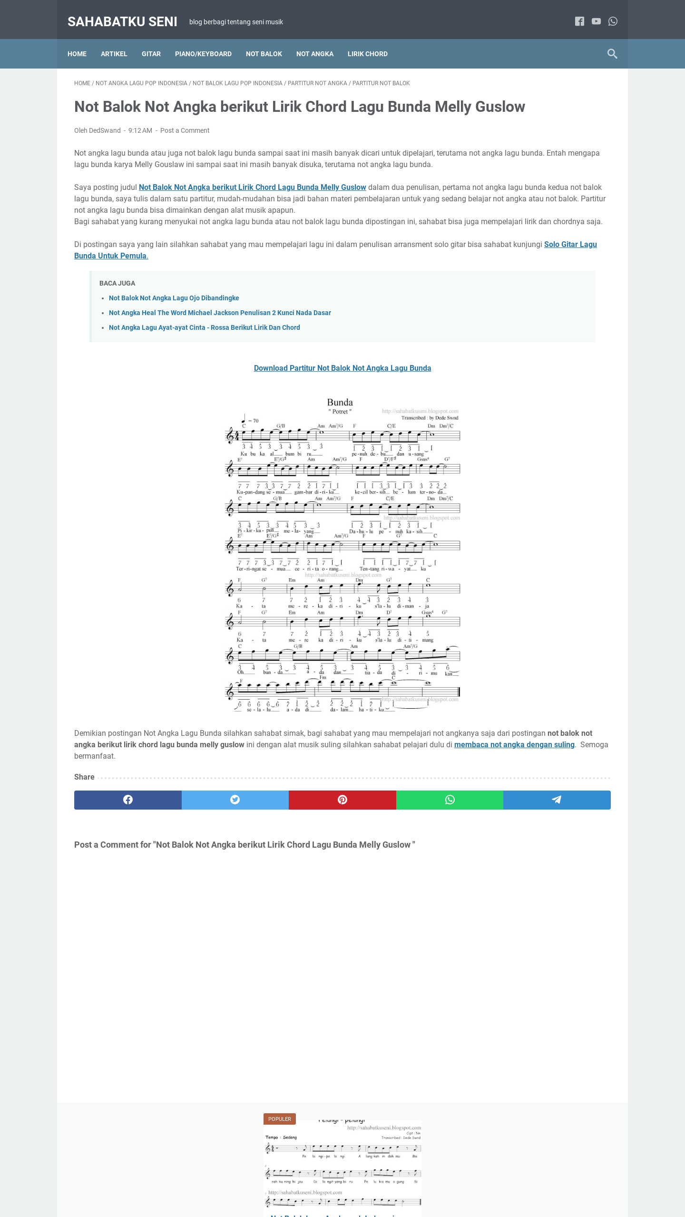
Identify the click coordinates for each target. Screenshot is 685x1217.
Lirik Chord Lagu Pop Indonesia (519, 493)
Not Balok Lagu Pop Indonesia (517, 599)
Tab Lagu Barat (559, 795)
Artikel (121, 37)
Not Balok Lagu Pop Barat (511, 581)
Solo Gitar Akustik (499, 795)
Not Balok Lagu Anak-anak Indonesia (527, 723)
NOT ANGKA (321, 37)
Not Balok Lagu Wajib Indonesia (520, 616)
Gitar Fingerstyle (559, 778)
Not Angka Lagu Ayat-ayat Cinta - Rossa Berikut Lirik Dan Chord (204, 375)
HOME (235, 1183)
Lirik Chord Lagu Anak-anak (514, 688)
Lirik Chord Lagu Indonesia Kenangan (528, 475)
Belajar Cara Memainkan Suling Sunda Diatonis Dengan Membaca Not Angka (533, 292)
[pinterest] (254, 859)
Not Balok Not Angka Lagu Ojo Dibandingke (174, 346)
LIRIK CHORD (374, 37)
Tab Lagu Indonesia (502, 813)
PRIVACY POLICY (382, 1183)
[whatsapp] (606, 11)
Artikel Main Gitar (498, 778)
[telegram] (398, 859)
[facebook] (572, 11)
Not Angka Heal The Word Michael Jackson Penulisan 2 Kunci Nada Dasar (220, 360)
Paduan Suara (494, 634)
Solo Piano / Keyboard (559, 634)
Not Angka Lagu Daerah (508, 511)
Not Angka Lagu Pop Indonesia (519, 546)
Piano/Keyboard (210, 37)
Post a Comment (185, 144)
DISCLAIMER (329, 1183)
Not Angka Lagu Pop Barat (512, 528)
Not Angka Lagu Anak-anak (513, 706)
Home (83, 37)
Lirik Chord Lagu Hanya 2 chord (519, 458)
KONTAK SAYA (439, 1183)
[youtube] (589, 11)
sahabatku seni (129, 11)
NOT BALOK (271, 37)
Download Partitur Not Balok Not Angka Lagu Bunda (254, 415)
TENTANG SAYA (277, 1183)
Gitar (157, 37)
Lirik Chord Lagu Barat (560, 440)
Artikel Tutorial (494, 440)
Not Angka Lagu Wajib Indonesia (521, 563)
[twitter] (182, 859)
